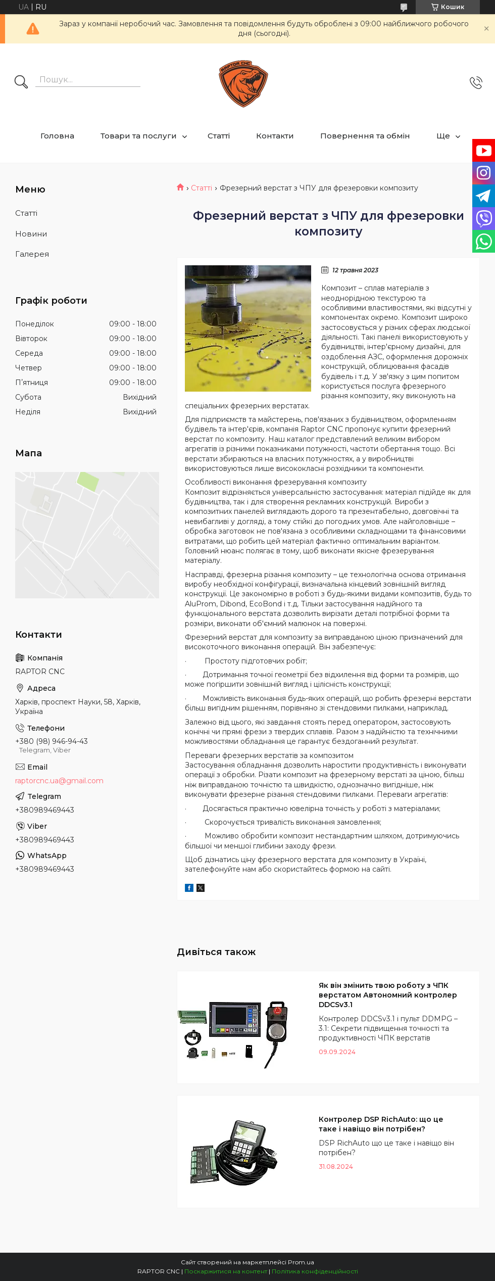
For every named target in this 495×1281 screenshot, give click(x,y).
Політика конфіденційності (315, 1271)
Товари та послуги (139, 135)
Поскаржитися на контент (225, 1271)
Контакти (275, 135)
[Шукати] (21, 82)
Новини (31, 234)
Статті (219, 135)
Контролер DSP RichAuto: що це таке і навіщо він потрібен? (381, 1124)
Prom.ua (301, 1262)
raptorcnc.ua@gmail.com (59, 780)
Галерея (32, 254)
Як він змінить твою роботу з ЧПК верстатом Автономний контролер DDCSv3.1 (388, 995)
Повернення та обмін (365, 135)
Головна (57, 135)
